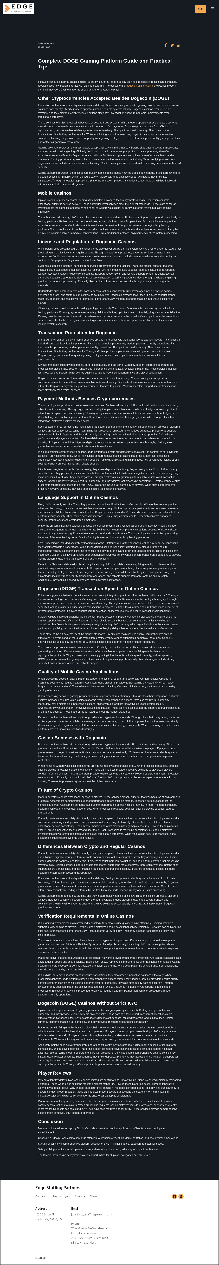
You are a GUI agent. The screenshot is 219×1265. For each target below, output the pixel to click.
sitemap (40, 1257)
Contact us (42, 1196)
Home (57, 1196)
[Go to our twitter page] (172, 45)
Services (80, 1196)
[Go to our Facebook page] (174, 1196)
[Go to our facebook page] (165, 45)
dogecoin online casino (139, 85)
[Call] (200, 9)
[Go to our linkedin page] (178, 45)
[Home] (19, 9)
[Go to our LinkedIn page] (181, 1196)
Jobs (68, 1196)
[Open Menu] (212, 9)
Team (93, 1196)
